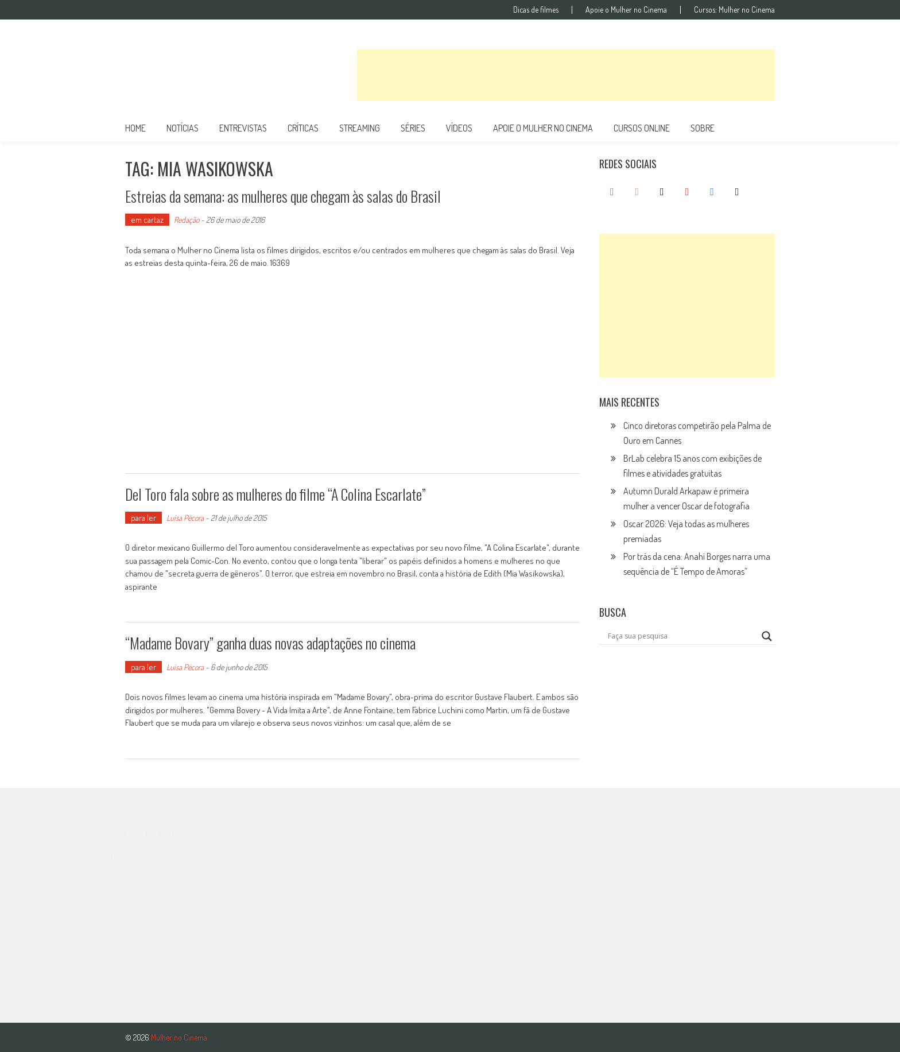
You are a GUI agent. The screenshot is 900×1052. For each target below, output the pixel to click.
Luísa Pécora (185, 518)
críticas (303, 128)
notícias (182, 128)
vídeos (459, 128)
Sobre (702, 128)
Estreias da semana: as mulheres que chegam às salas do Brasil (283, 196)
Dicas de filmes (535, 10)
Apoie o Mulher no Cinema (626, 10)
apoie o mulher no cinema (543, 128)
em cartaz (147, 219)
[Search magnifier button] (767, 636)
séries (413, 128)
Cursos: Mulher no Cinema (734, 10)
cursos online (642, 128)
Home (135, 128)
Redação (186, 220)
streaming (359, 128)
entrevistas (243, 128)
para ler (143, 517)
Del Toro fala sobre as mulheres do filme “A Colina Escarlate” (275, 494)
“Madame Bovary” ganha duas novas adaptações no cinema (270, 643)
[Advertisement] (566, 75)
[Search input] (682, 636)
